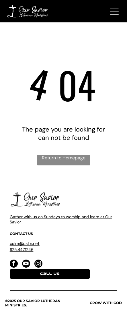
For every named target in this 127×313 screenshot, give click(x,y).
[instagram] (38, 264)
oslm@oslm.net (25, 243)
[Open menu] (114, 11)
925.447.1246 (22, 249)
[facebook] (14, 264)
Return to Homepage (63, 158)
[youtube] (26, 264)
